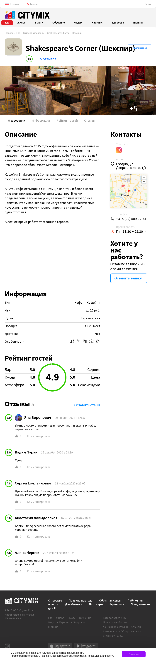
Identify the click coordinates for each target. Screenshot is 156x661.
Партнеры (96, 604)
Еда (18, 32)
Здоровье (79, 622)
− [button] (144, 181)
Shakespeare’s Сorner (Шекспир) (64, 32)
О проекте (55, 600)
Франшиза (117, 604)
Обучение (85, 617)
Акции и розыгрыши (115, 626)
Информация (41, 120)
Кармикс (64, 622)
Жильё (60, 617)
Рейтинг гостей (67, 120)
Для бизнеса (73, 604)
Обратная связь (110, 600)
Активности (110, 631)
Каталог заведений (33, 32)
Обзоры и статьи (131, 631)
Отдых (52, 622)
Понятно (134, 654)
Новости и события (115, 622)
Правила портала (81, 600)
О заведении (16, 120)
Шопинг (53, 626)
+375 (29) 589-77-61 (131, 219)
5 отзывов (48, 59)
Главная (9, 32)
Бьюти (72, 617)
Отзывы (89, 120)
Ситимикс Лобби (113, 635)
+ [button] (144, 177)
